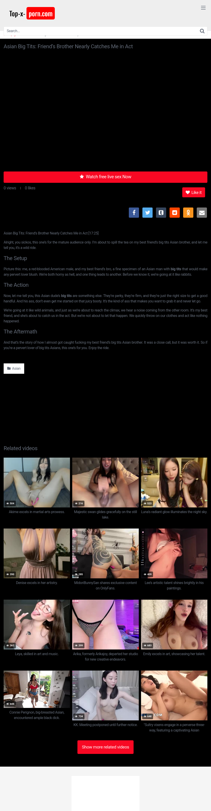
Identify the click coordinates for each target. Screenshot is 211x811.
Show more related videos (105, 747)
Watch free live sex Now (105, 176)
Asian (14, 368)
